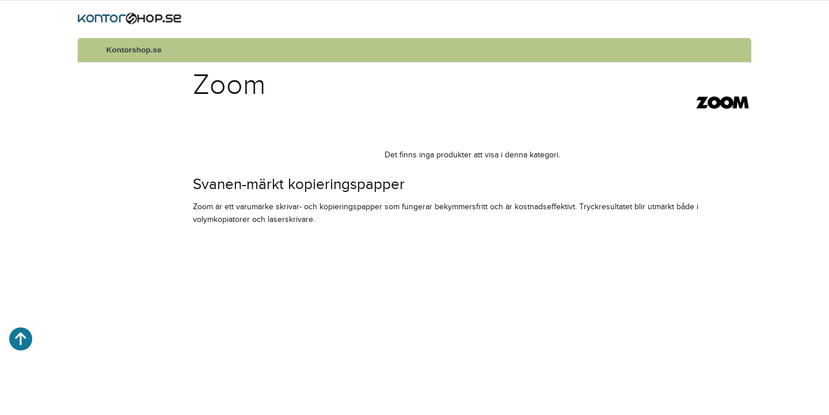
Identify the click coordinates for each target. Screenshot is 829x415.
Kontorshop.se (134, 50)
